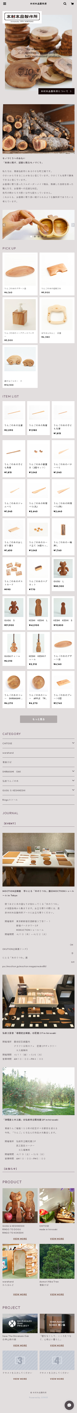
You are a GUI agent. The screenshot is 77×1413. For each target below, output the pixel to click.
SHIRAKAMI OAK (11, 771)
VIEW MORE (20, 1238)
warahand (7, 752)
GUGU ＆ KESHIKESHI (13, 790)
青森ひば (7, 762)
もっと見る (38, 719)
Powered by (38, 1397)
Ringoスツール (10, 799)
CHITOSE (7, 743)
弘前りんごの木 (10, 781)
